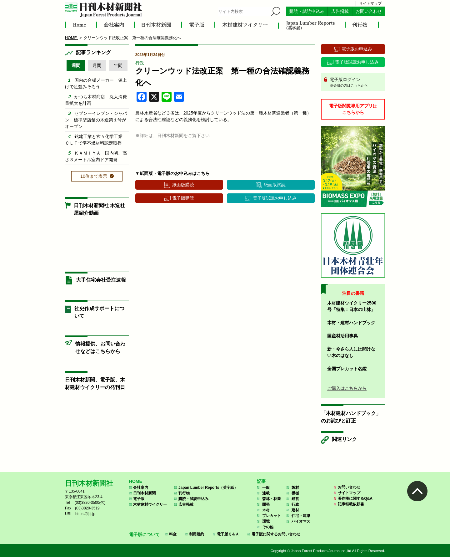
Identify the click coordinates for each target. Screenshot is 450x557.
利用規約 (196, 534)
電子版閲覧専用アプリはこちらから (353, 109)
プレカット (271, 516)
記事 (261, 481)
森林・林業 (271, 499)
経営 (295, 499)
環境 (266, 521)
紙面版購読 (183, 184)
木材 (266, 510)
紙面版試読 (275, 184)
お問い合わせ (369, 11)
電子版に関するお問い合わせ (276, 534)
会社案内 (140, 487)
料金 (173, 534)
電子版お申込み (357, 48)
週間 (76, 65)
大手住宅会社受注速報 (101, 280)
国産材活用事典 (342, 335)
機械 (295, 493)
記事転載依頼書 (351, 504)
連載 (266, 493)
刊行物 (184, 493)
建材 (295, 510)
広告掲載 (340, 11)
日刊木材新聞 (144, 493)
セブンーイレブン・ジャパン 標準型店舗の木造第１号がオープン (96, 120)
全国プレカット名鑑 (347, 368)
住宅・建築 (301, 516)
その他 (267, 527)
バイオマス (301, 521)
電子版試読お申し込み (275, 198)
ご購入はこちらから (347, 388)
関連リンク (344, 439)
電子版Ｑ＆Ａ (228, 534)
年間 (118, 65)
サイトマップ (370, 3)
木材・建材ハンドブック (351, 322)
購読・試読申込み (306, 11)
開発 (266, 504)
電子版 (138, 499)
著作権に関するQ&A (355, 498)
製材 (295, 487)
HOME (135, 481)
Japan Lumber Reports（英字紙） (208, 487)
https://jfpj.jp (85, 514)
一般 (266, 487)
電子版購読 (183, 198)
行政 (139, 62)
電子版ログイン (355, 82)
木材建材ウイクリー (150, 504)
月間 (96, 65)
